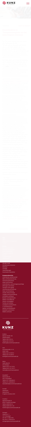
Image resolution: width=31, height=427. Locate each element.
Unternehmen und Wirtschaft (9, 277)
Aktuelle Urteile (6, 263)
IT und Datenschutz (7, 306)
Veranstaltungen (6, 270)
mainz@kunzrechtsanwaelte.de (10, 370)
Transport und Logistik (8, 287)
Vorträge (4, 268)
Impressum (5, 390)
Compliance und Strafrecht (9, 304)
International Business (8, 280)
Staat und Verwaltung (8, 291)
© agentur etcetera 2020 (8, 394)
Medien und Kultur (7, 311)
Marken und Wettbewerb (8, 308)
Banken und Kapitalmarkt (9, 298)
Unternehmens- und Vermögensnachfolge (13, 284)
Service (4, 261)
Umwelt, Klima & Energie (8, 292)
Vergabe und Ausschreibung (9, 294)
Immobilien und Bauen (8, 296)
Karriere (4, 255)
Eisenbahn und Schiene (8, 310)
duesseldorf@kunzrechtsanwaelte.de (11, 383)
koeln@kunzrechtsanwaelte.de (10, 356)
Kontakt (4, 388)
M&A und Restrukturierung (9, 279)
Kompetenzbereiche (7, 275)
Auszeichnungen (6, 256)
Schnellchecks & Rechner (8, 265)
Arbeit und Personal (7, 282)
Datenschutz (5, 392)
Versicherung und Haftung (9, 289)
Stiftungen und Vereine (8, 285)
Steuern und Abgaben (8, 301)
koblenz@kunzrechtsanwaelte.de (10, 342)
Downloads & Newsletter (8, 272)
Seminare (4, 267)
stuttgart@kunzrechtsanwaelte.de (11, 421)
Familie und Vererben (7, 303)
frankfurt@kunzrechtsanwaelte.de (11, 407)
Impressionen (5, 258)
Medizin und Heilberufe (8, 299)
